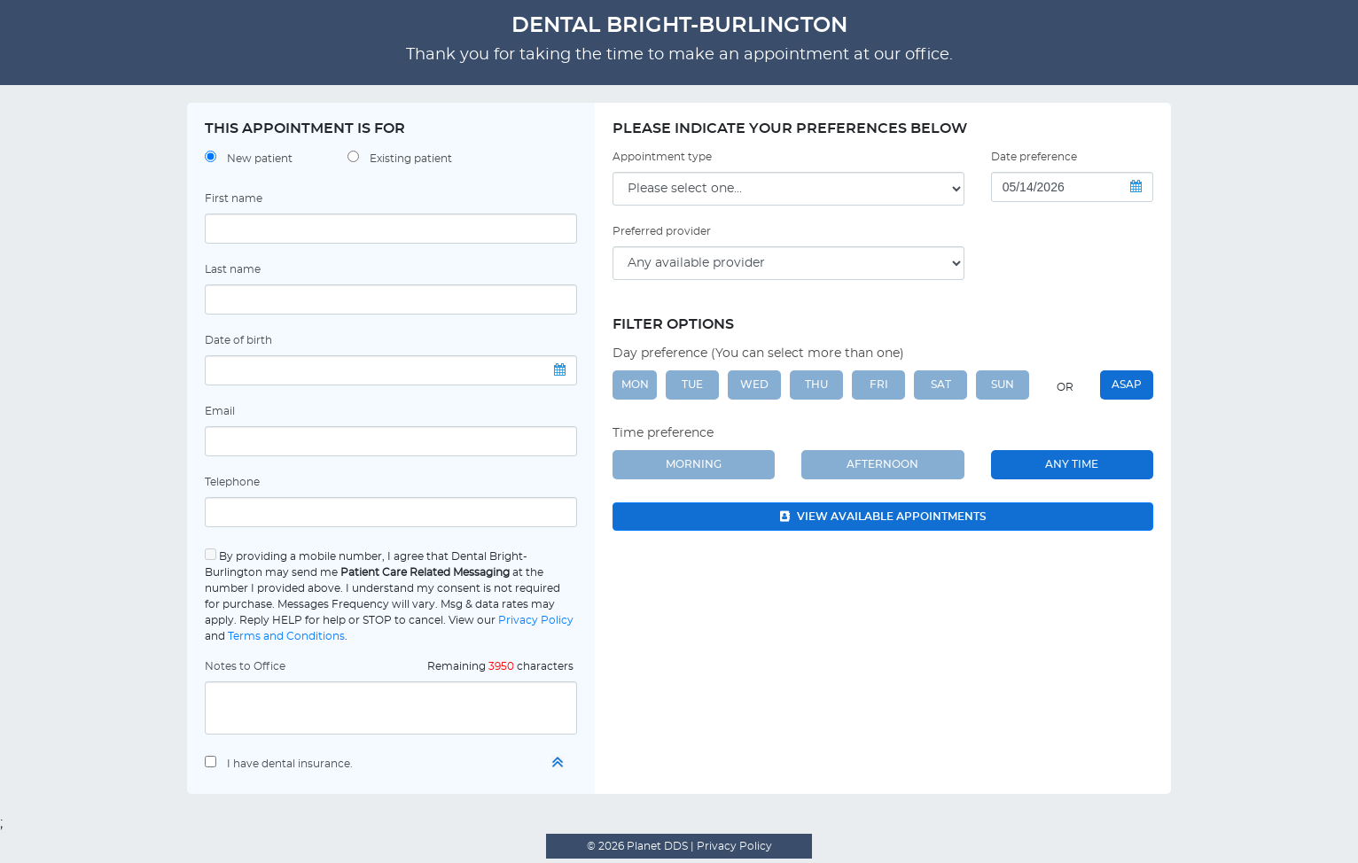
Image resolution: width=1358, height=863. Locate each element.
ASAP (1127, 384)
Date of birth (238, 340)
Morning (694, 464)
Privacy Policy (536, 620)
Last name (233, 269)
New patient (260, 158)
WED (754, 384)
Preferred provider (662, 231)
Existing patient (411, 158)
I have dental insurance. (290, 763)
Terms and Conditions (286, 636)
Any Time (1071, 464)
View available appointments (883, 516)
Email (220, 411)
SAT (941, 384)
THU (816, 384)
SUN (1002, 384)
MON (635, 384)
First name (233, 198)
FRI (879, 384)
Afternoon (882, 464)
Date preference (1034, 157)
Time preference (663, 433)
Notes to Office (245, 666)
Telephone (232, 482)
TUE (692, 384)
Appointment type (662, 157)
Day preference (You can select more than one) (758, 353)
